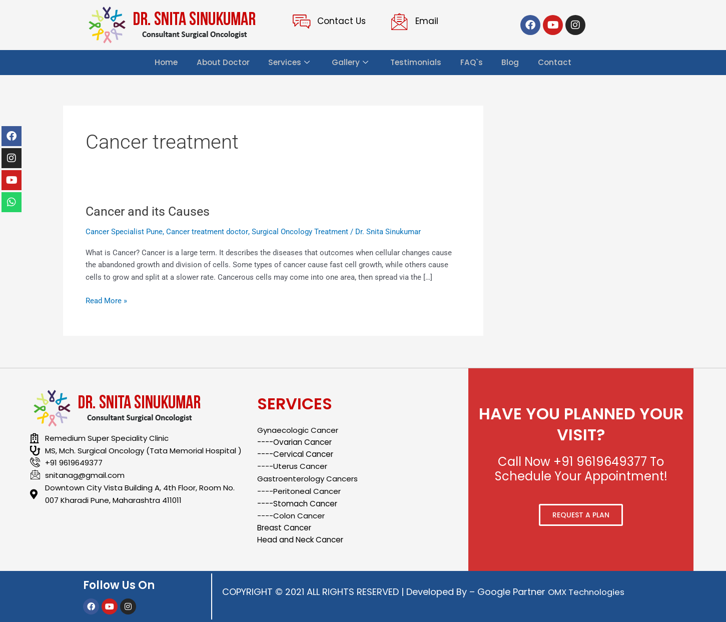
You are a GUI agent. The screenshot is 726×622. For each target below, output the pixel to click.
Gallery (349, 63)
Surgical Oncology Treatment (299, 231)
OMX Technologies (589, 591)
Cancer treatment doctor (207, 231)
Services (287, 63)
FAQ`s (472, 62)
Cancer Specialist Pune (124, 231)
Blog (511, 62)
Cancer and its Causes (150, 211)
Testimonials (415, 62)
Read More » (106, 300)
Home (164, 62)
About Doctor (221, 62)
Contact (556, 62)
